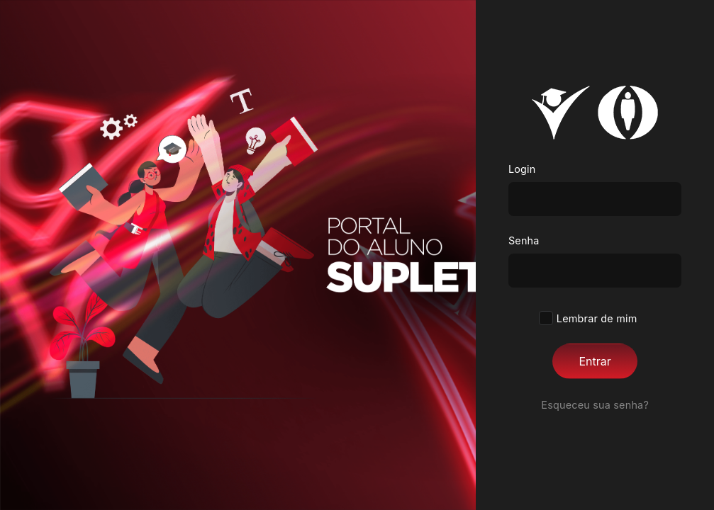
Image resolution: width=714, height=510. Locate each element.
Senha (524, 240)
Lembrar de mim (595, 318)
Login (522, 169)
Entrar (594, 361)
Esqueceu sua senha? (595, 405)
